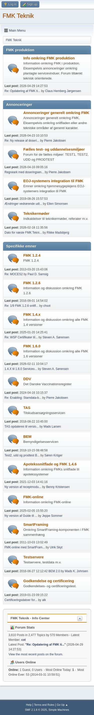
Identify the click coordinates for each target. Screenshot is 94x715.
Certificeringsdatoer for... (21, 600)
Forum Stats (22, 627)
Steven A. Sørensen (56, 337)
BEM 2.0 (54, 571)
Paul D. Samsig (38, 274)
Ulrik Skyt (56, 547)
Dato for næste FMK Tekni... (23, 232)
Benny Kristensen (58, 487)
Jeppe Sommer (52, 516)
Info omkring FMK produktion (49, 58)
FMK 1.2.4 (31, 255)
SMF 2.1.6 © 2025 (36, 709)
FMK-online (33, 497)
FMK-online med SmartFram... (25, 547)
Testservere (33, 557)
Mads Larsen (52, 426)
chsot (47, 306)
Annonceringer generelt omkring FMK (56, 113)
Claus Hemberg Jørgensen (63, 91)
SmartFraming (35, 525)
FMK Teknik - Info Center (30, 618)
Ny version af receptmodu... (23, 487)
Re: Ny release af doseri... (22, 140)
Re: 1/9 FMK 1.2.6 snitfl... (21, 306)
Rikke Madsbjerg (58, 232)
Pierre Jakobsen (55, 140)
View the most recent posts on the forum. (36, 654)
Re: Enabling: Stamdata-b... (23, 397)
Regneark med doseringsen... (24, 172)
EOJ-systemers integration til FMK (53, 181)
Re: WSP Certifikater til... (21, 337)
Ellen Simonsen (57, 204)
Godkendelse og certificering (48, 581)
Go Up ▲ (62, 704)
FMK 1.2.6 (31, 283)
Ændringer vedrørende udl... (23, 204)
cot (23, 640)
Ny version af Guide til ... (21, 516)
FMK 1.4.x (31, 315)
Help (29, 704)
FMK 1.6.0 (31, 346)
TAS (26, 408)
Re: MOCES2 (14, 274)
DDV (27, 379)
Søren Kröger (53, 455)
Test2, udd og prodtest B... (22, 455)
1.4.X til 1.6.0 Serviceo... (21, 369)
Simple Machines (59, 709)
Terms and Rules (44, 704)
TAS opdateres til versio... (22, 426)
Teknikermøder (36, 214)
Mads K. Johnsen (76, 571)
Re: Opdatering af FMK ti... (22, 91)
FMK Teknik (18, 15)
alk (44, 600)
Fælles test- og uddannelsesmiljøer (54, 149)
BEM (27, 437)
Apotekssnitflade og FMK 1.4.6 (50, 464)
